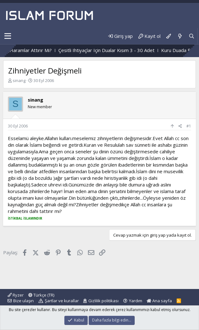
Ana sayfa (159, 300)
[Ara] (191, 36)
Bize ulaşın (23, 300)
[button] (7, 36)
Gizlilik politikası (103, 300)
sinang (19, 80)
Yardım (135, 300)
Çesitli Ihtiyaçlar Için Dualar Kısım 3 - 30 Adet (115, 50)
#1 (188, 126)
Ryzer (16, 295)
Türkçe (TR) (41, 295)
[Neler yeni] (179, 36)
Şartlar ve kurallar (62, 300)
